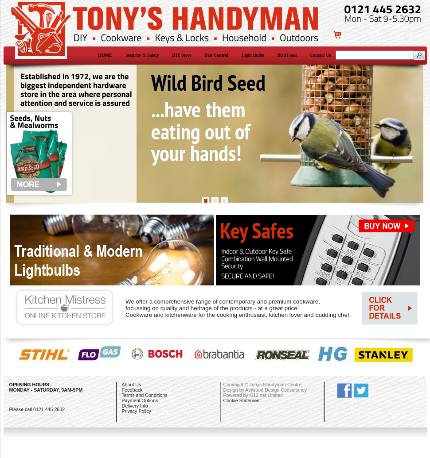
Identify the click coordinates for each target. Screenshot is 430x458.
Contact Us (320, 55)
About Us (131, 384)
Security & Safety (142, 55)
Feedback (132, 390)
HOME (105, 55)
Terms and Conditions (145, 395)
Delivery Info (135, 405)
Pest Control (216, 55)
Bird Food (287, 55)
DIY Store (182, 55)
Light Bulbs (253, 55)
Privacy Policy (136, 411)
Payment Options (140, 400)
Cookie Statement (242, 400)
